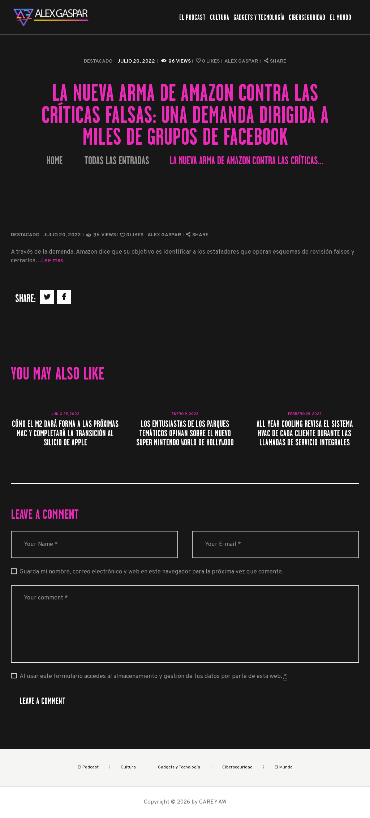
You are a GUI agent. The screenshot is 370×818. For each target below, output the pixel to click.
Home (55, 160)
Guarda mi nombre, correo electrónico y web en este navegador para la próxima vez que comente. (151, 572)
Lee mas (52, 260)
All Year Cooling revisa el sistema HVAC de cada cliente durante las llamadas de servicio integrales (305, 433)
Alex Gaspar (241, 61)
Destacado (98, 61)
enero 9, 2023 (185, 414)
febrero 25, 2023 (305, 414)
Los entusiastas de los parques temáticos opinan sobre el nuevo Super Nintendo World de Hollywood (185, 433)
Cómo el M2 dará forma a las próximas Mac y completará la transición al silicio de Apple (65, 433)
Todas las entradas (116, 160)
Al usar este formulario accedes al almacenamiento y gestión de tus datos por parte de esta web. (153, 677)
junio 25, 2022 (65, 414)
